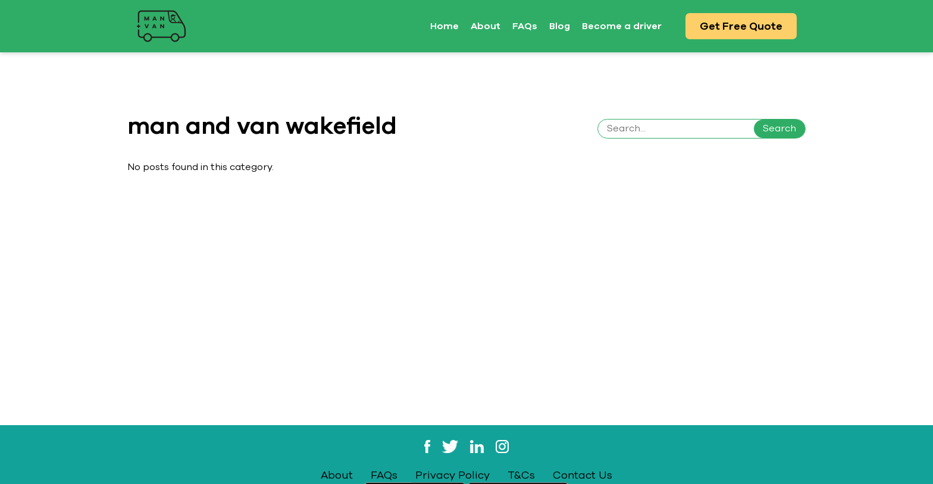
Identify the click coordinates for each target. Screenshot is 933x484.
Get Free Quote (741, 26)
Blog (559, 26)
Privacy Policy (452, 475)
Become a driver (622, 26)
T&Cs (521, 475)
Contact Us (582, 475)
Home (444, 26)
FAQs (524, 26)
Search (779, 128)
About (485, 26)
